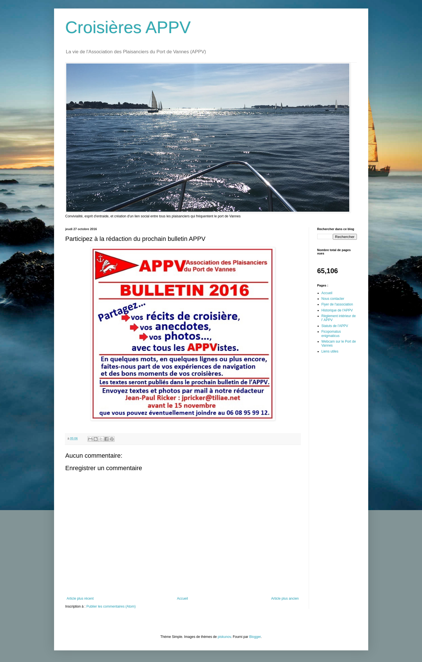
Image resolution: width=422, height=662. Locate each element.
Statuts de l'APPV (335, 326)
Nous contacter (333, 299)
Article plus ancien (285, 599)
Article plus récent (80, 599)
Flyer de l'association (337, 304)
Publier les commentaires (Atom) (111, 606)
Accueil (182, 599)
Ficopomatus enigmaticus (331, 334)
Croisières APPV (128, 27)
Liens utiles (330, 351)
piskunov (224, 637)
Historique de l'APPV (337, 310)
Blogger (255, 637)
